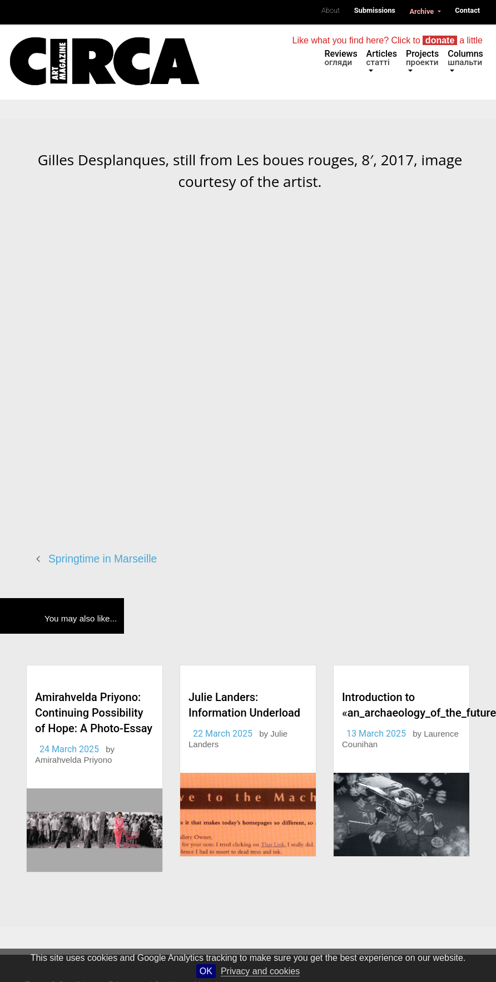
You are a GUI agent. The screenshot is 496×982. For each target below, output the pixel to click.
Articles (381, 57)
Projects (422, 57)
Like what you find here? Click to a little (387, 40)
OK (206, 971)
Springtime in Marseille (102, 559)
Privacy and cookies (260, 971)
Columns (465, 57)
